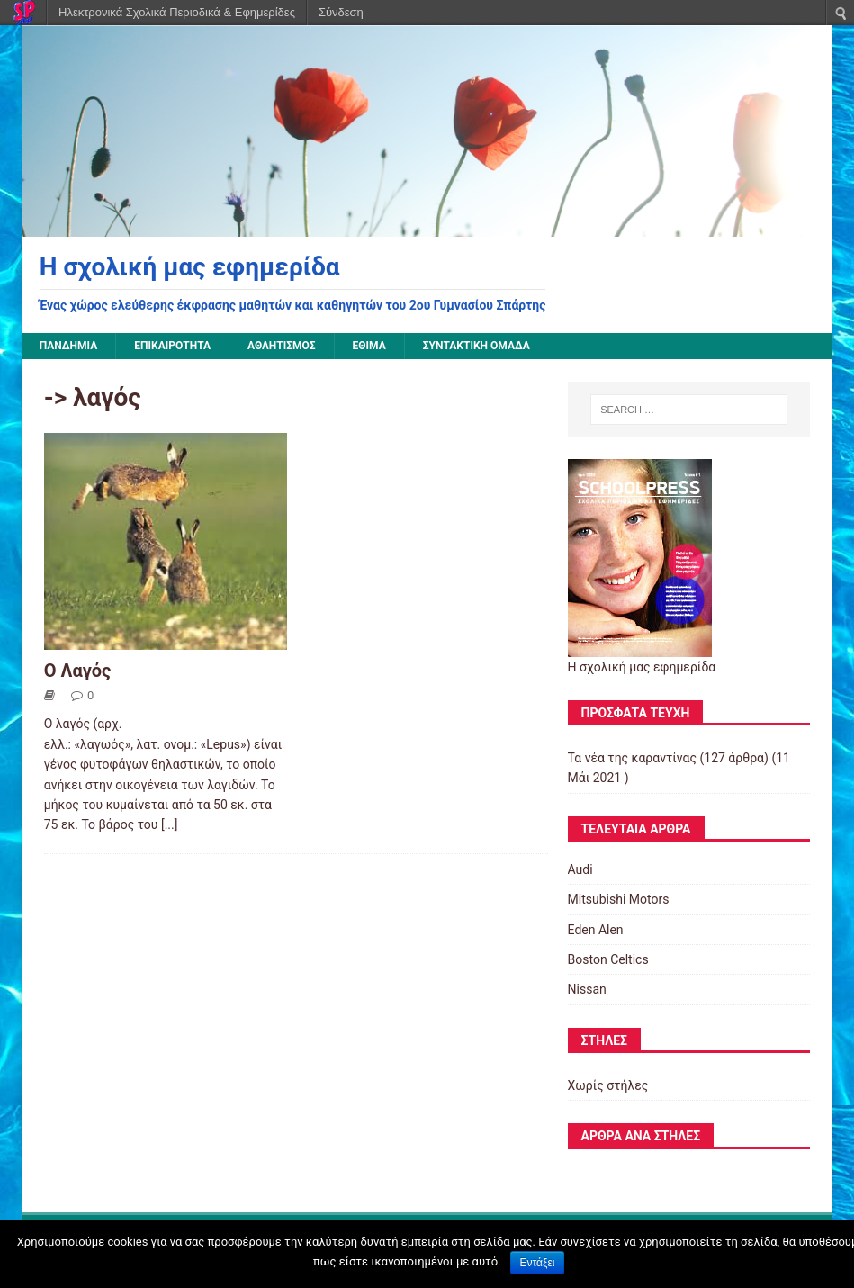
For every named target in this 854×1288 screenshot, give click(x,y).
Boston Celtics (608, 959)
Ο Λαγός (78, 670)
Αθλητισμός (281, 345)
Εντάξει (537, 1262)
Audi (580, 869)
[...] (169, 824)
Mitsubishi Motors (619, 899)
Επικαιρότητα (172, 345)
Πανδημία (69, 345)
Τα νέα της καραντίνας (632, 758)
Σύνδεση (341, 12)
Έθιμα (369, 345)
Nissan (587, 989)
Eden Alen (596, 930)
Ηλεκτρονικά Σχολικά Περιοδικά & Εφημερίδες (176, 12)
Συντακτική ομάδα (476, 345)
